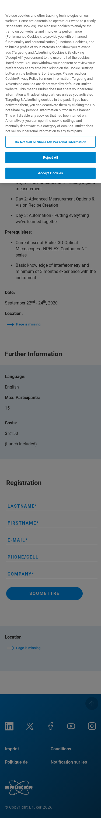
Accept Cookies (50, 173)
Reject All (50, 157)
